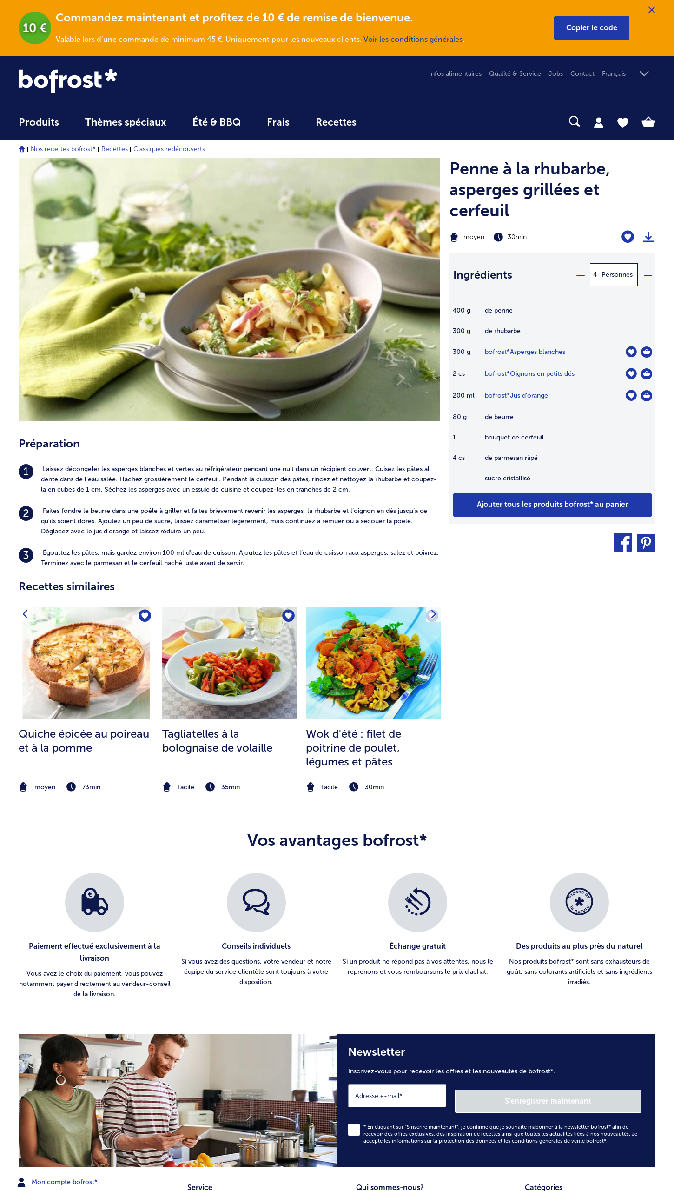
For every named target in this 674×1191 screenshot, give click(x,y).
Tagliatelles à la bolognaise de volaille (217, 487)
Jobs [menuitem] (555, 74)
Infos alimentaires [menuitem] (455, 74)
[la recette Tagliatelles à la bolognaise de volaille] (230, 409)
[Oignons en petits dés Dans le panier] (646, 373)
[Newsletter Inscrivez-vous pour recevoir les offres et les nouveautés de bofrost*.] (496, 854)
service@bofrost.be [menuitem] (54, 962)
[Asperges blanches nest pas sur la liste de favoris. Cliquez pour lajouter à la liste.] (631, 351)
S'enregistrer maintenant (585, 851)
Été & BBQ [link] (216, 122)
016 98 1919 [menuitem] (43, 977)
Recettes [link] (336, 122)
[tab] (598, 122)
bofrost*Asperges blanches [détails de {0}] (525, 352)
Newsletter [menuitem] (203, 997)
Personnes (617, 275)
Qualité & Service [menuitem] (515, 74)
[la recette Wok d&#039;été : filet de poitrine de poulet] (373, 409)
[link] (114, 81)
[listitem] (229, 226)
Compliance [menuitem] (374, 1062)
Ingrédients (482, 274)
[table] (552, 399)
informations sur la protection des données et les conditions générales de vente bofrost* (499, 891)
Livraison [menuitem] (200, 1012)
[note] (86, 533)
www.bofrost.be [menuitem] (49, 947)
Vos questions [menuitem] (208, 1027)
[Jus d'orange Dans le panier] (646, 395)
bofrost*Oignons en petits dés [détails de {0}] (530, 374)
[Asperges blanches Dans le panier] (646, 352)
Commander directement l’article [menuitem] (237, 982)
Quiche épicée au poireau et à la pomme (84, 487)
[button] (591, 28)
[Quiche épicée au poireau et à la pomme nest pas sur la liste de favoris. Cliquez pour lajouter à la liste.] (144, 363)
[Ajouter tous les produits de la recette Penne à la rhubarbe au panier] (552, 505)
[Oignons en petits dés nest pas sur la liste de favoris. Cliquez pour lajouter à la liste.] (631, 373)
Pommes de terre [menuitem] (551, 967)
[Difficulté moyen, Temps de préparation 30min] (516, 237)
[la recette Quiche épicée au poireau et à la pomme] (86, 409)
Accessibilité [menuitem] (374, 1077)
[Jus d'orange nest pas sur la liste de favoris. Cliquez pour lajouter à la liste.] (631, 395)
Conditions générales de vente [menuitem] (401, 967)
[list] (337, 692)
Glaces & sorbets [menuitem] (550, 952)
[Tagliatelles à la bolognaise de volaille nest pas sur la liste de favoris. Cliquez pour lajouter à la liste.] (287, 363)
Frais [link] (278, 122)
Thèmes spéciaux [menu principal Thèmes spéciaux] (125, 122)
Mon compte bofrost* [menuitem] (58, 932)
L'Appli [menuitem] (365, 1047)
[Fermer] (651, 10)
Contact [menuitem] (582, 74)
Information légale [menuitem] (383, 982)
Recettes (114, 149)
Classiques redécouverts (169, 149)
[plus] (647, 274)
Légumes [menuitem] (538, 982)
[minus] (580, 274)
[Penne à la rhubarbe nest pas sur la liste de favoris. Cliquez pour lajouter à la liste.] (627, 237)
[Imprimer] (648, 237)
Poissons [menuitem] (538, 997)
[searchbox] (388, 121)
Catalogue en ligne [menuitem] (215, 967)
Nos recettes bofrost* (63, 149)
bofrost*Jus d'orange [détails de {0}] (516, 395)
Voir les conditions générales (413, 39)
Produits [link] (39, 122)
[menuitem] (39, 126)
